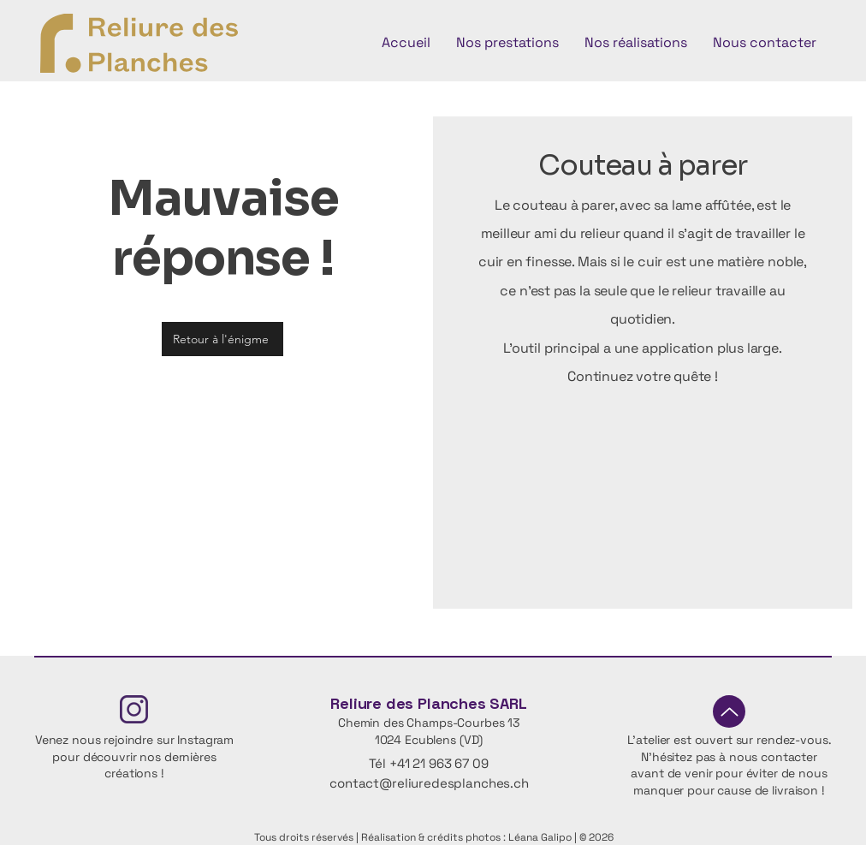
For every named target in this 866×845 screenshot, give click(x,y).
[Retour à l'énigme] (222, 339)
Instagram (205, 739)
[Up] (729, 711)
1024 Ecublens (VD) (429, 739)
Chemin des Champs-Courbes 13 (428, 722)
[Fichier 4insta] (134, 709)
